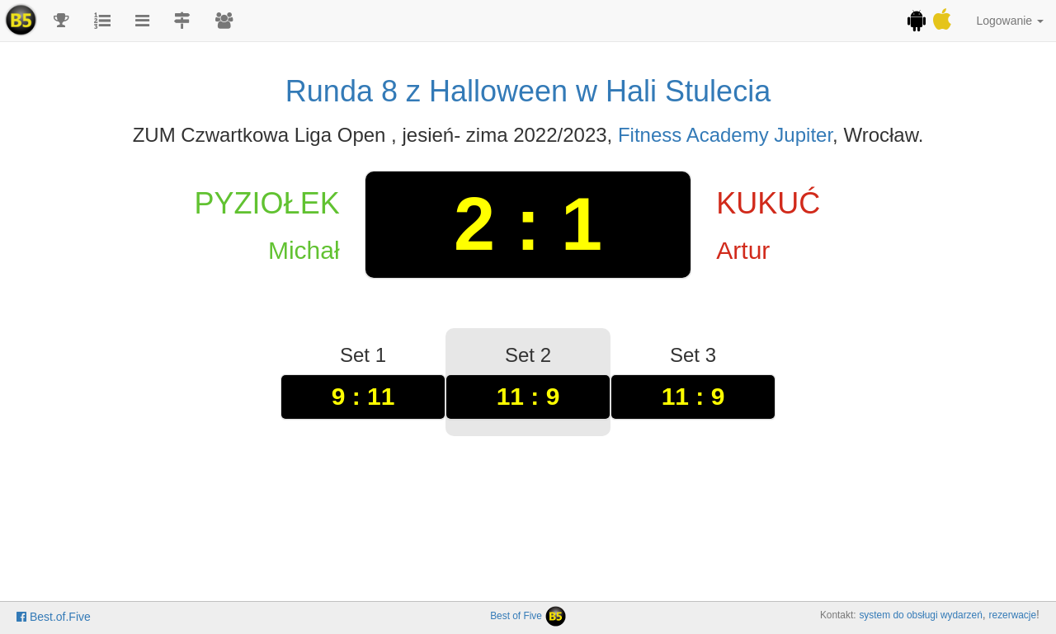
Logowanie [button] (1010, 20)
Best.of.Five (53, 616)
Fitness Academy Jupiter (725, 135)
